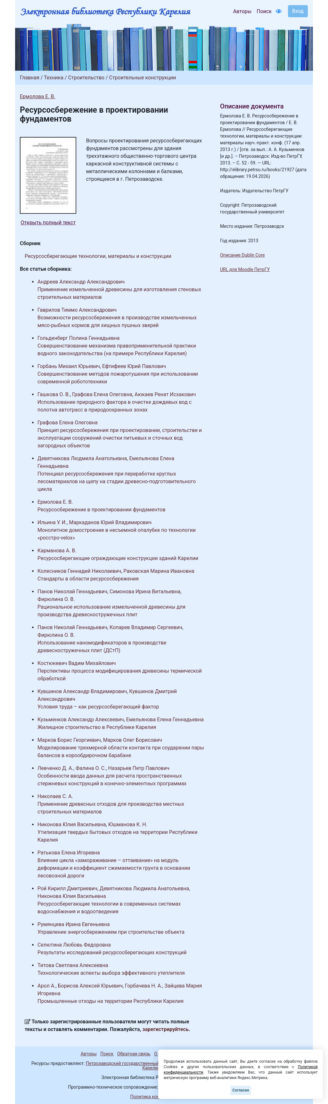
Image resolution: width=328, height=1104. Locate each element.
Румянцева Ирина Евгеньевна (73, 924)
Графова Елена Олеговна (102, 394)
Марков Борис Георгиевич (69, 740)
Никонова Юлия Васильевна (71, 824)
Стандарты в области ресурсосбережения (88, 579)
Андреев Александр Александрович (81, 282)
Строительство (86, 78)
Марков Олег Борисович (132, 740)
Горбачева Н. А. (143, 986)
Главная (29, 78)
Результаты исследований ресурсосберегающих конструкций (111, 952)
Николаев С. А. (55, 796)
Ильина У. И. (52, 522)
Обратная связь (134, 1053)
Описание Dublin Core (242, 255)
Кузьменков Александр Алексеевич (80, 719)
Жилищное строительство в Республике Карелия (96, 727)
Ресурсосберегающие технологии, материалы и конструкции (98, 256)
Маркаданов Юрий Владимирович (110, 522)
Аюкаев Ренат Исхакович (165, 394)
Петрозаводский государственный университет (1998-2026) (149, 1063)
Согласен (240, 1090)
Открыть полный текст (48, 223)
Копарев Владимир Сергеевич (146, 627)
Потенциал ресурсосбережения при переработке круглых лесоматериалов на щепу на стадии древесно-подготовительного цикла (116, 481)
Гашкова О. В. (53, 394)
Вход (298, 11)
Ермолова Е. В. (37, 96)
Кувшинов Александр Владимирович (82, 691)
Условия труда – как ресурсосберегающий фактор (98, 707)
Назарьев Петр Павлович (138, 768)
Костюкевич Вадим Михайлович (76, 663)
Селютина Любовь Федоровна (74, 945)
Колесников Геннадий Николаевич (79, 571)
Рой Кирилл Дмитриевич (67, 888)
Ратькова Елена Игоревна (68, 853)
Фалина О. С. (91, 768)
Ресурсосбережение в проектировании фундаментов (101, 510)
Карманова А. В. (57, 551)
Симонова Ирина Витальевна (145, 591)
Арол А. (46, 986)
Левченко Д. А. (55, 768)
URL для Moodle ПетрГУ (245, 269)
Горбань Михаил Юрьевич (68, 366)
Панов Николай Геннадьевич (72, 591)
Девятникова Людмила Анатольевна (82, 458)
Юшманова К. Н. (127, 824)
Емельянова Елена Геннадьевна (165, 719)
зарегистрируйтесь (166, 1029)
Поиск (264, 11)
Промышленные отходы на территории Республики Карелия (110, 1001)
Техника (53, 78)
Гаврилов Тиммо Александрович (77, 310)
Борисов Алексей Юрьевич (90, 986)
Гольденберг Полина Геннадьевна (78, 338)
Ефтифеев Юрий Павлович (134, 366)
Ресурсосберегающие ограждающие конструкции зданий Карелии (117, 558)
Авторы (242, 11)
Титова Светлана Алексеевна (72, 965)
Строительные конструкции (142, 78)
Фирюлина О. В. (56, 599)
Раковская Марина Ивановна (158, 571)
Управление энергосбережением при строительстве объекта (110, 932)
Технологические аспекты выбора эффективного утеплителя (111, 973)
